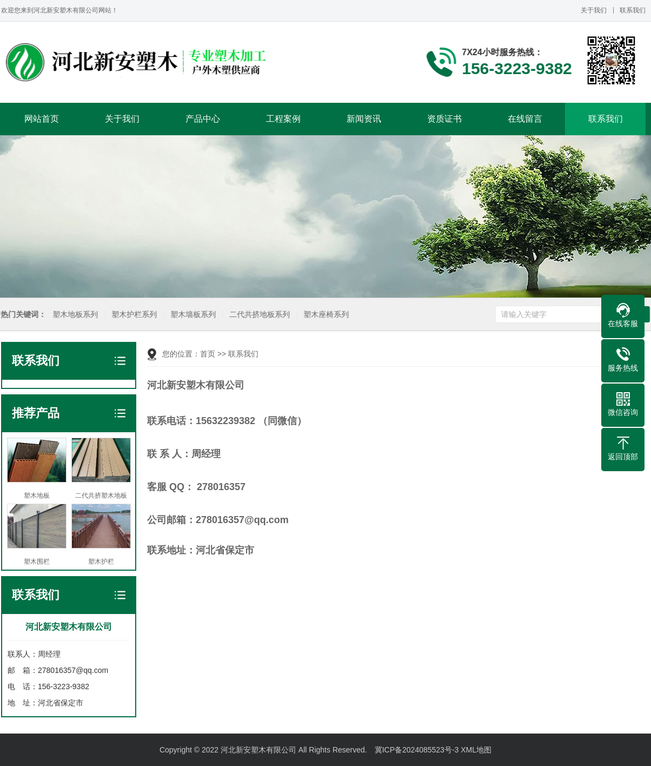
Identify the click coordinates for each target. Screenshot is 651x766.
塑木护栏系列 (133, 315)
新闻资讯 (364, 118)
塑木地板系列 (74, 315)
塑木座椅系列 (325, 315)
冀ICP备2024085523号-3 (417, 749)
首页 (207, 353)
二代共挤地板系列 (258, 315)
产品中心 (202, 118)
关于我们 (594, 10)
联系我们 (633, 10)
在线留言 (525, 118)
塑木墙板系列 (192, 315)
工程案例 (283, 118)
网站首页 (41, 118)
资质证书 (444, 118)
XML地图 (476, 749)
